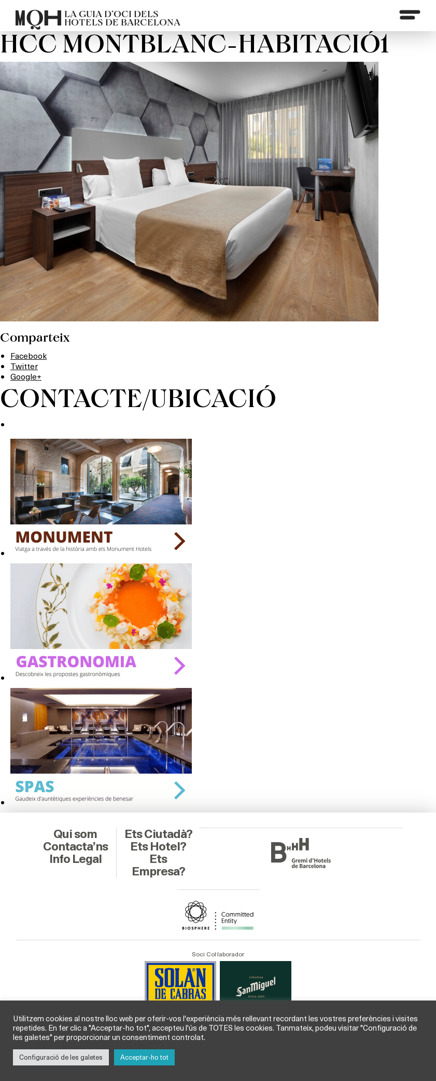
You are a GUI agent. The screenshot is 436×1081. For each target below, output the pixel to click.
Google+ (25, 375)
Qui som (75, 833)
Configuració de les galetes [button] (61, 1057)
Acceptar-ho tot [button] (144, 1057)
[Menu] (410, 15)
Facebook (28, 355)
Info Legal (75, 858)
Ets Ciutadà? (158, 833)
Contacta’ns (75, 846)
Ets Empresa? (158, 864)
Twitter (24, 365)
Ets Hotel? (158, 846)
